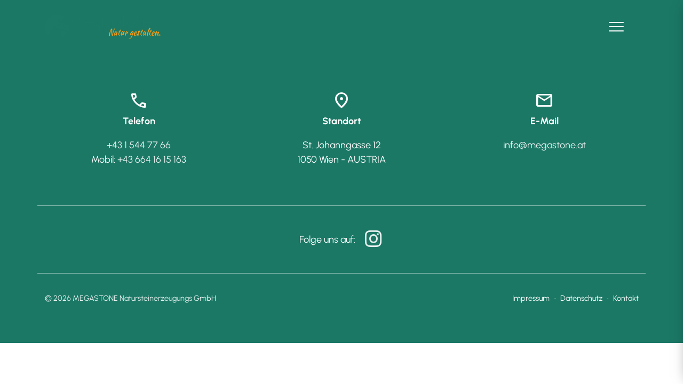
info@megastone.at (544, 145)
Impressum (531, 298)
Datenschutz (581, 298)
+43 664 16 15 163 (151, 159)
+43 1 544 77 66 (139, 145)
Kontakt (626, 298)
